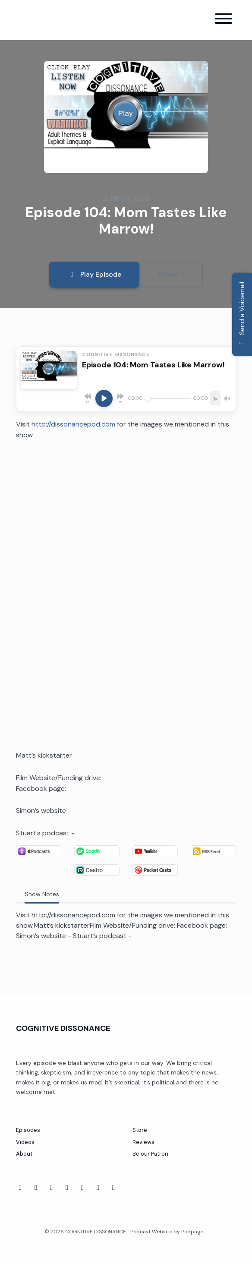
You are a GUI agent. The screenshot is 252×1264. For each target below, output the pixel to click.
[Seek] (168, 398)
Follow (168, 274)
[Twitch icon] (67, 1187)
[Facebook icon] (20, 1187)
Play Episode (94, 274)
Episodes (28, 1130)
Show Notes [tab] (42, 894)
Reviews (143, 1142)
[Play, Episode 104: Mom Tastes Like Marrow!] (104, 398)
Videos (25, 1142)
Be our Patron (150, 1153)
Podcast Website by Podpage (166, 1231)
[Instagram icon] (98, 1187)
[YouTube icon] (36, 1187)
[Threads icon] (82, 1187)
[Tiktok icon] (51, 1187)
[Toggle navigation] (223, 20)
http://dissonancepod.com (73, 424)
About (24, 1153)
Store (139, 1130)
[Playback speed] (215, 398)
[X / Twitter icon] (113, 1187)
